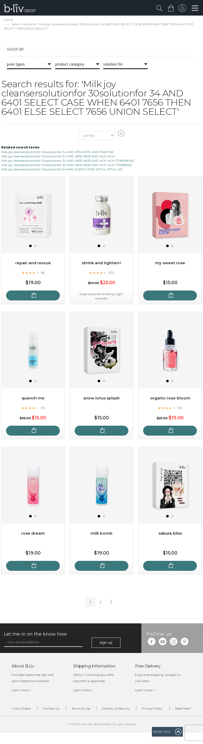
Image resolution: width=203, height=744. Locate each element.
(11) (43, 408)
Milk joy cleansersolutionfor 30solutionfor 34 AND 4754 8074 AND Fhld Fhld (57, 152)
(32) (111, 273)
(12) (179, 408)
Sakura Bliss (170, 534)
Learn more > (21, 690)
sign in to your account (182, 9)
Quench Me (33, 398)
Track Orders (24, 709)
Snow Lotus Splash (101, 398)
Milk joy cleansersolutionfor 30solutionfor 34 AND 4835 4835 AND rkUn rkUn (58, 157)
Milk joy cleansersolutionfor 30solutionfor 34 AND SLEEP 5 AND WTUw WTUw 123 (61, 170)
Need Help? (105, 719)
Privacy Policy (170, 709)
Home (8, 20)
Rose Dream (33, 534)
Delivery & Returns (130, 709)
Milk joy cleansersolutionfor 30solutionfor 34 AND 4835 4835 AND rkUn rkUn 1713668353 (66, 166)
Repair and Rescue (33, 263)
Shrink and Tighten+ (101, 263)
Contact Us (58, 709)
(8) (42, 273)
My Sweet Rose (170, 263)
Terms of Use (91, 709)
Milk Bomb (102, 534)
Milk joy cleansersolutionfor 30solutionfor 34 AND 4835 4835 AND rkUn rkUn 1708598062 (67, 161)
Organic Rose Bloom (170, 398)
